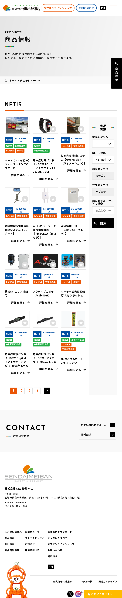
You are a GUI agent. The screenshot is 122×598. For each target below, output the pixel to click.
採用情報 (30, 550)
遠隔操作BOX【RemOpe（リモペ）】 (72, 229)
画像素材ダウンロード (60, 531)
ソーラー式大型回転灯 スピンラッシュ (73, 293)
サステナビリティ (34, 538)
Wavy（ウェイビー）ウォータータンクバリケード (17, 164)
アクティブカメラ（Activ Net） (43, 293)
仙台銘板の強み (13, 531)
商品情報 (25, 80)
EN (103, 8)
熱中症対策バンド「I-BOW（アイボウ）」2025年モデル (45, 358)
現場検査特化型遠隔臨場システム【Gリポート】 (17, 229)
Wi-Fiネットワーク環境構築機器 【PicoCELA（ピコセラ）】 (44, 231)
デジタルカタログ (57, 538)
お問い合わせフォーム (93, 425)
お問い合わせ (86, 8)
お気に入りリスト (101, 594)
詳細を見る (18, 175)
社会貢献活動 (12, 550)
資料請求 (86, 434)
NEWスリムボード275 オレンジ (72, 360)
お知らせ (30, 544)
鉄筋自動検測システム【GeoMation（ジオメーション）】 (73, 159)
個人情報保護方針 (62, 581)
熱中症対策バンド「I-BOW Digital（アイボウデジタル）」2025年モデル (16, 359)
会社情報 (10, 544)
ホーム (12, 80)
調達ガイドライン (107, 581)
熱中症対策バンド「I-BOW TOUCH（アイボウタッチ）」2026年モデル (45, 166)
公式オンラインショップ (58, 8)
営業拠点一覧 (32, 531)
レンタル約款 (85, 581)
